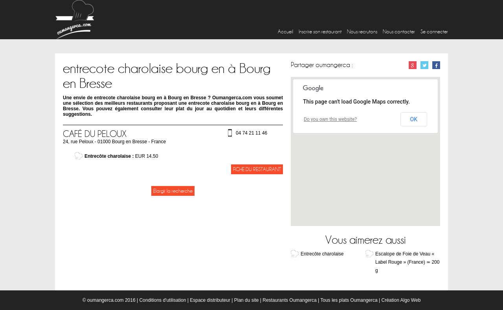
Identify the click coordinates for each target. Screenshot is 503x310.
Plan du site (246, 300)
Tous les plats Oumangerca (348, 300)
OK (413, 119)
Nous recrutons (362, 32)
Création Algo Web (400, 300)
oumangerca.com (105, 300)
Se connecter (434, 32)
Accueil (285, 32)
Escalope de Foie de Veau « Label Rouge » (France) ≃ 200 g (407, 262)
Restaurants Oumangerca (289, 300)
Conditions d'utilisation (162, 300)
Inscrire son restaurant (320, 32)
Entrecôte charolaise (322, 254)
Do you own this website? (330, 119)
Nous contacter (399, 32)
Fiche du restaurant (257, 169)
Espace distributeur (210, 300)
